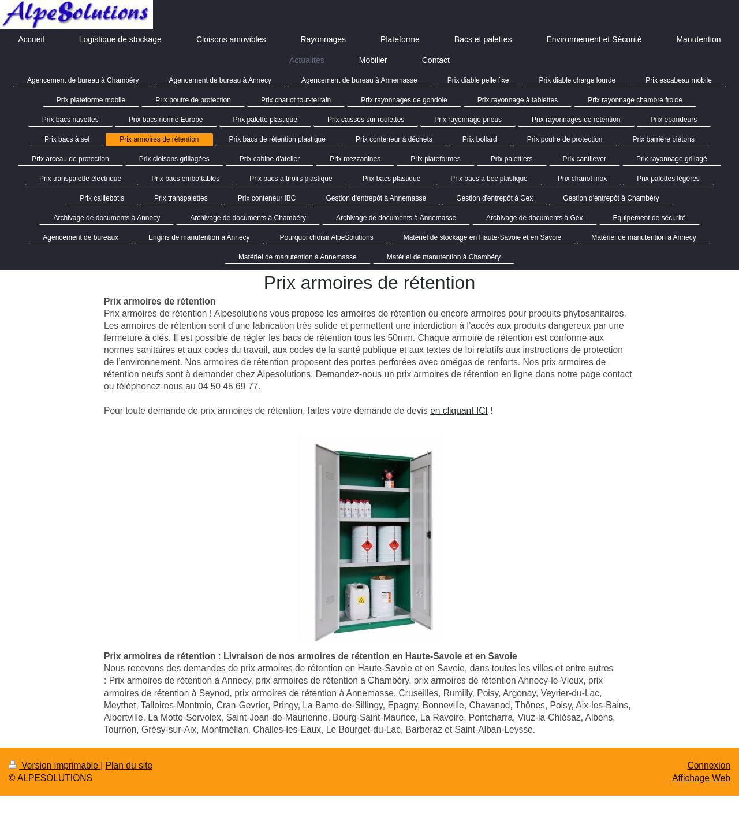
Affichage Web (701, 778)
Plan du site (129, 765)
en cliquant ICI (459, 410)
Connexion (708, 765)
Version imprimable (54, 765)
